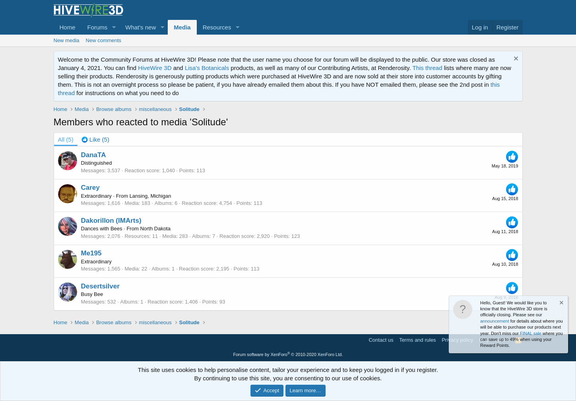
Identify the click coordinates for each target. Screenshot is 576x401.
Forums (97, 27)
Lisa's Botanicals (207, 67)
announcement (494, 321)
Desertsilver (100, 286)
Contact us (380, 340)
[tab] (95, 139)
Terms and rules (417, 340)
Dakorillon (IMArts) (111, 220)
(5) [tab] (66, 139)
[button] (113, 27)
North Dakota (155, 229)
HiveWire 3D (154, 67)
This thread (427, 67)
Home (68, 27)
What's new (140, 27)
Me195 (91, 253)
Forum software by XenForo (288, 354)
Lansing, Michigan (150, 196)
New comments (104, 40)
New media (67, 40)
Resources (217, 27)
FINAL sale (530, 333)
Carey (90, 187)
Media (182, 27)
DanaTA (93, 155)
